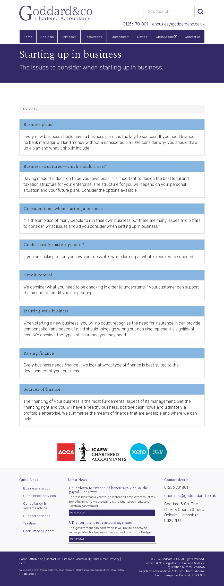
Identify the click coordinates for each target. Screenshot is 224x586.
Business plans (37, 124)
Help (22, 563)
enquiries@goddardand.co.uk (178, 24)
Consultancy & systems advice (35, 506)
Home (27, 37)
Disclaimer (101, 559)
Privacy (114, 559)
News (142, 37)
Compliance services (39, 496)
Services (69, 37)
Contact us (192, 37)
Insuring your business (45, 311)
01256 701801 (135, 24)
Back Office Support (38, 531)
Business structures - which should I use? (64, 166)
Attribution (36, 559)
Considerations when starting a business (63, 208)
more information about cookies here (88, 569)
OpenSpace (166, 37)
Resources (93, 37)
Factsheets (120, 37)
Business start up (36, 488)
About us (47, 37)
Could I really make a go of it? (53, 244)
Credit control (37, 275)
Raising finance (38, 353)
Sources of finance (42, 389)
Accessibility (84, 559)
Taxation (29, 523)
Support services (36, 516)
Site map (68, 559)
